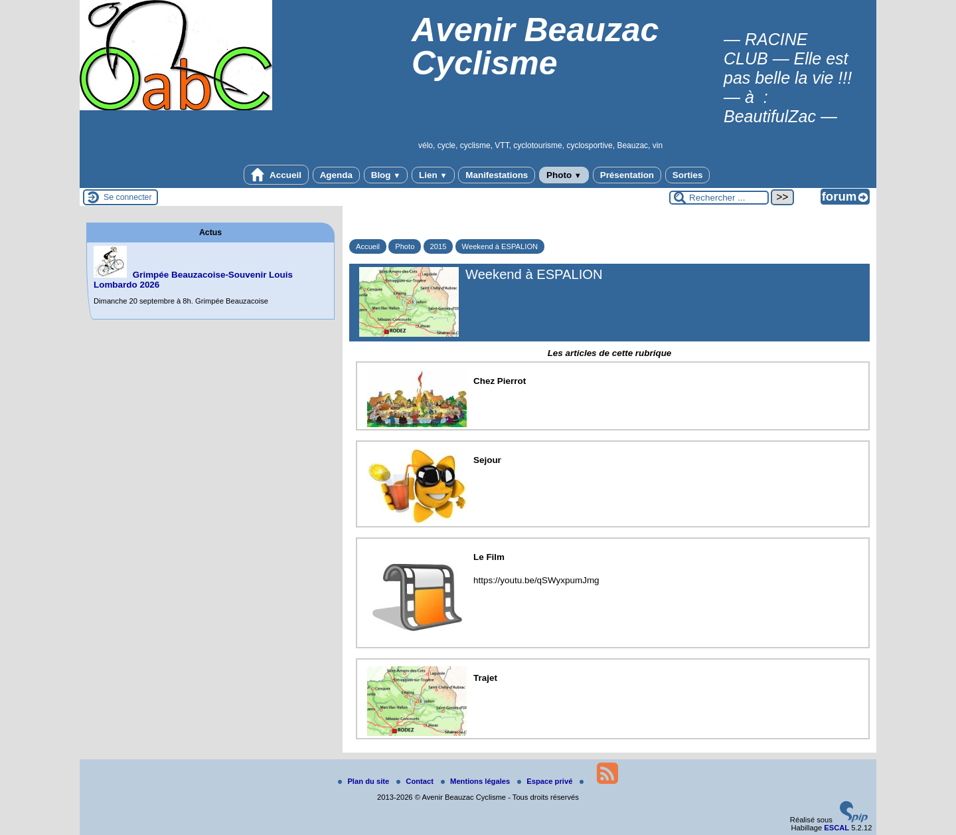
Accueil (276, 174)
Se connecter (128, 197)
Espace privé (545, 781)
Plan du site (364, 781)
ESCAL (836, 828)
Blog (386, 175)
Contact (416, 781)
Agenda (336, 175)
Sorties (688, 175)
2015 (438, 246)
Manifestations (496, 175)
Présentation (627, 175)
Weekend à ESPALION (500, 246)
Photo (564, 175)
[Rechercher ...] (719, 198)
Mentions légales (476, 781)
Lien (433, 175)
